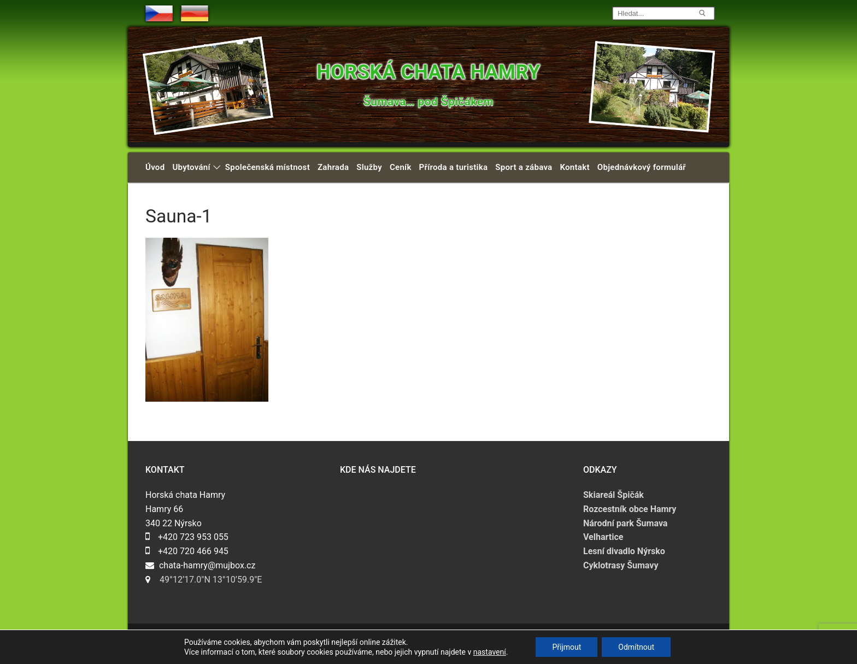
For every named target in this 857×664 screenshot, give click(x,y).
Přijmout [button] (566, 647)
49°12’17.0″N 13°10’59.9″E (211, 579)
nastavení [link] (489, 652)
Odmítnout (636, 647)
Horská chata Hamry (428, 72)
